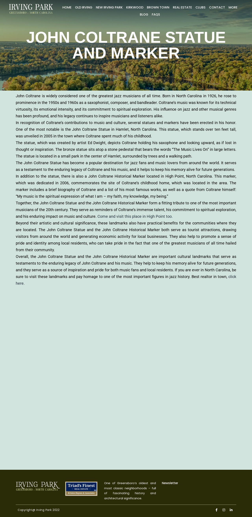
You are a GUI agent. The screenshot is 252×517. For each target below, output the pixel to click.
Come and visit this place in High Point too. (135, 216)
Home (66, 7)
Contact (217, 7)
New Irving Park (109, 7)
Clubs (200, 7)
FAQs (156, 14)
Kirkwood (134, 7)
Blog (144, 14)
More (233, 7)
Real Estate (182, 7)
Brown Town (158, 7)
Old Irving (83, 7)
